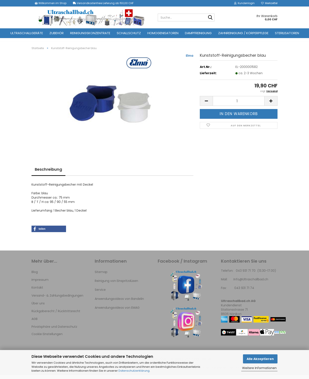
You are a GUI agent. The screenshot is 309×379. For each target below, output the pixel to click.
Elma (189, 59)
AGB (35, 323)
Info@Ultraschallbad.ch (250, 283)
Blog (35, 276)
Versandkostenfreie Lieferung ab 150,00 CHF (103, 3)
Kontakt (37, 291)
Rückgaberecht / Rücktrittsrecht (56, 315)
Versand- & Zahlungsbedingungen (57, 299)
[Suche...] (210, 18)
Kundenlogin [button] (244, 3)
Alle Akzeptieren (260, 359)
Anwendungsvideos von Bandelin (119, 302)
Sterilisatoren (287, 33)
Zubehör (56, 33)
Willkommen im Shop (50, 3)
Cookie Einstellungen (47, 338)
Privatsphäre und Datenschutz (54, 330)
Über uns (38, 307)
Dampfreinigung (198, 33)
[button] (206, 105)
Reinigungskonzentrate (90, 33)
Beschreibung (48, 173)
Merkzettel (269, 3)
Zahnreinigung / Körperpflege (243, 33)
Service (100, 293)
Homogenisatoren (162, 33)
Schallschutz (129, 33)
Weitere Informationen (259, 368)
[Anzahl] (239, 105)
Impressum (40, 283)
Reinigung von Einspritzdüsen (116, 285)
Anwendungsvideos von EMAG (117, 311)
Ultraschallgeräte (26, 33)
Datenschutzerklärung (134, 371)
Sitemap (101, 276)
